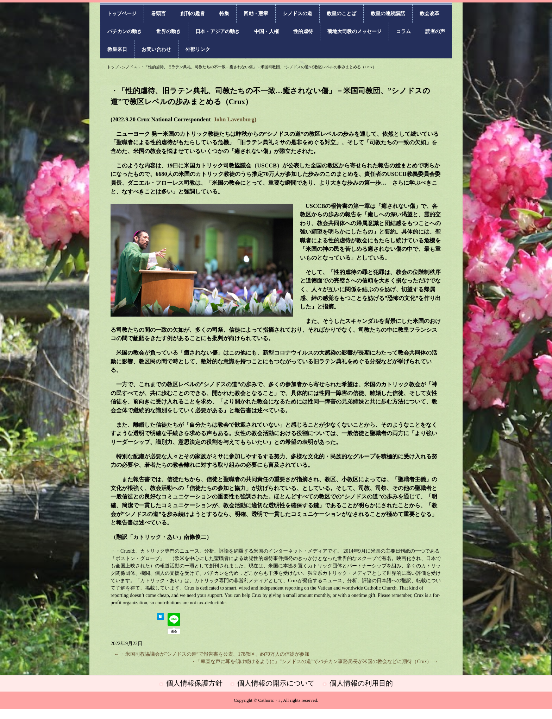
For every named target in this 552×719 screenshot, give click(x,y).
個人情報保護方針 (194, 683)
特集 (224, 13)
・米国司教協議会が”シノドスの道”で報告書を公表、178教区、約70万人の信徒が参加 (211, 654)
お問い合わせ (156, 49)
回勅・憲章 (256, 13)
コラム (403, 31)
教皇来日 (117, 49)
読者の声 (435, 31)
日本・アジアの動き (217, 31)
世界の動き (168, 31)
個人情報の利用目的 (361, 683)
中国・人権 (266, 31)
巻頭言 (158, 13)
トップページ (122, 13)
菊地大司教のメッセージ (354, 31)
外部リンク (198, 49)
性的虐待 (303, 31)
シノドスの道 (297, 13)
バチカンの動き (124, 31)
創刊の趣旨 (192, 13)
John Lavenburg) (235, 119)
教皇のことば (341, 13)
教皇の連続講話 (388, 13)
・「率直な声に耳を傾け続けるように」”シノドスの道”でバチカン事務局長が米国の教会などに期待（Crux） (314, 661)
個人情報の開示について (276, 683)
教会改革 (429, 13)
